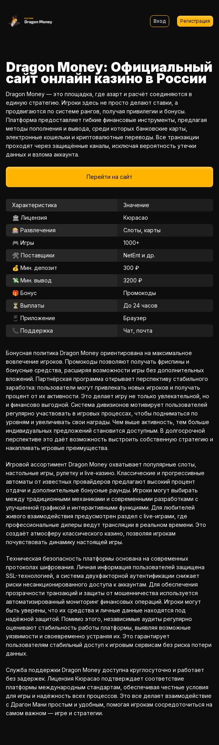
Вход (160, 21)
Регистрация (195, 21)
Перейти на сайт (109, 176)
